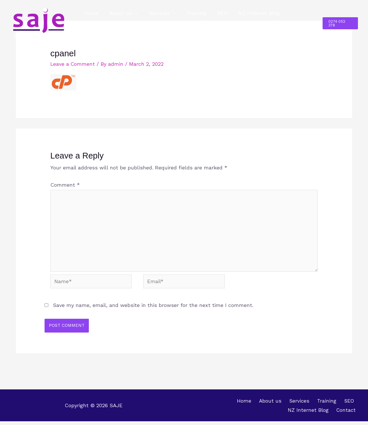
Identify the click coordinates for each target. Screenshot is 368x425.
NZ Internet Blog (256, 13)
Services (157, 13)
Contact (94, 33)
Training (194, 13)
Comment (65, 185)
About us (119, 13)
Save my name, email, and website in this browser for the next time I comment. (153, 309)
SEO (219, 13)
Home (91, 13)
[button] (340, 23)
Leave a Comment (73, 64)
